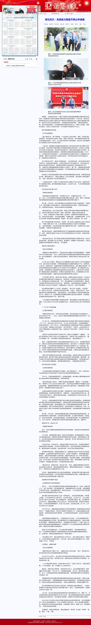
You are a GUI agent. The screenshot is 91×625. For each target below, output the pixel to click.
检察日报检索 (88, 11)
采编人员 (54, 621)
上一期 (66, 13)
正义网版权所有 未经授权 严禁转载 (35, 622)
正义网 (72, 11)
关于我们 (43, 621)
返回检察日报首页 (79, 11)
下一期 (70, 13)
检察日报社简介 (37, 621)
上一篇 (40, 13)
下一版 (30, 59)
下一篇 (44, 13)
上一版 (26, 59)
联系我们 (49, 621)
